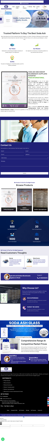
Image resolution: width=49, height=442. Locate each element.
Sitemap (30, 6)
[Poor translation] (1, 423)
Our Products (21, 410)
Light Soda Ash (6, 380)
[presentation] (9, 170)
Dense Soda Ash (7, 382)
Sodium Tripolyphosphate (8, 387)
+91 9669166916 (42, 278)
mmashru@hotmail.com (6, 398)
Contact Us (40, 410)
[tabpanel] (12, 261)
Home (13, 6)
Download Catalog (24, 3)
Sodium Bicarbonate (7, 384)
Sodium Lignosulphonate (8, 389)
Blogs (34, 6)
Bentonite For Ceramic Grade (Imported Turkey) (13, 391)
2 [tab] (24, 268)
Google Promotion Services (42, 415)
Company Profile (14, 410)
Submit (24, 173)
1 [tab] (23, 268)
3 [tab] (25, 268)
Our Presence (33, 410)
